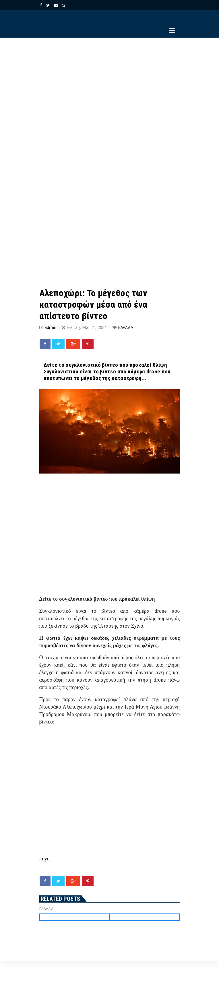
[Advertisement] (86, 103)
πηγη (44, 859)
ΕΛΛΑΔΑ (125, 327)
